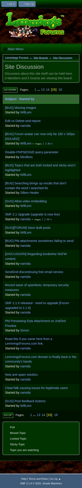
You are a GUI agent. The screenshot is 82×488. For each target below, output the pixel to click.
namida (25, 125)
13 (43, 89)
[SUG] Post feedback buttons (25, 401)
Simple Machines (52, 483)
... (39, 89)
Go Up (8, 415)
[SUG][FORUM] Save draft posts (28, 227)
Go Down (10, 89)
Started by (26, 99)
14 (47, 89)
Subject (10, 99)
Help (23, 478)
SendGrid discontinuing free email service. (34, 272)
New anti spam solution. (21, 374)
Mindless (26, 157)
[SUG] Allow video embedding (26, 201)
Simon (24, 330)
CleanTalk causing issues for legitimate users (36, 388)
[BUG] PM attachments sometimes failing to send (39, 241)
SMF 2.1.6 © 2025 (30, 483)
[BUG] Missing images (20, 107)
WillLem (25, 112)
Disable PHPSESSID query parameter (31, 152)
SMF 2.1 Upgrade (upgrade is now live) (32, 214)
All (49, 143)
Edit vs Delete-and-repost (22, 121)
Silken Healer (29, 192)
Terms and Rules (38, 478)
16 (60, 89)
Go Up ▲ (55, 478)
